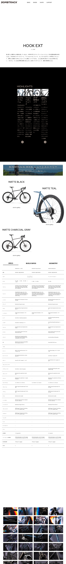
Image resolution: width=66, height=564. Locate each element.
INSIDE (35, 2)
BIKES (28, 2)
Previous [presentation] (19, 142)
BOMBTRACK (9, 2)
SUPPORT (49, 2)
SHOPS (42, 2)
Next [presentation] (50, 142)
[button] (32, 144)
